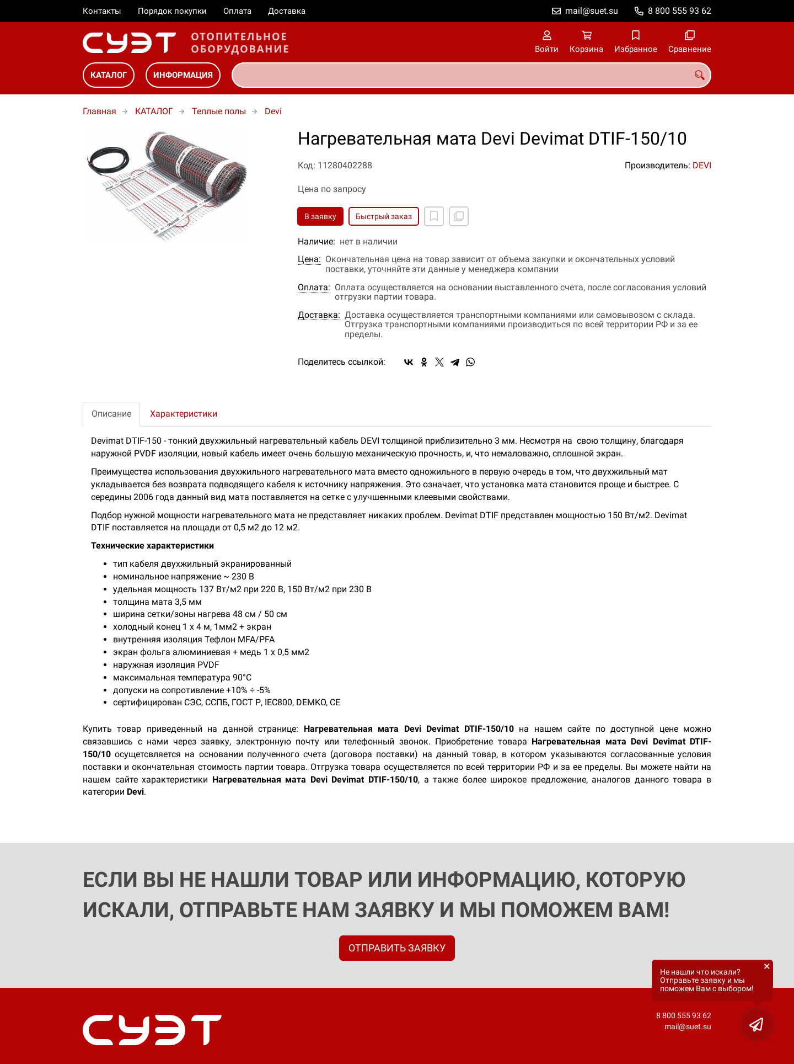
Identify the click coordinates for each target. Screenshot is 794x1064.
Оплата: (314, 287)
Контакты (102, 11)
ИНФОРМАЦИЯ (183, 75)
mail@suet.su (591, 11)
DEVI (702, 165)
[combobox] (471, 75)
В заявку (320, 216)
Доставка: (319, 315)
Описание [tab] (111, 413)
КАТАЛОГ (108, 75)
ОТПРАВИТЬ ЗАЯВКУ (397, 948)
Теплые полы (219, 111)
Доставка (286, 11)
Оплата (237, 11)
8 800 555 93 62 (679, 11)
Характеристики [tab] (183, 413)
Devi (273, 111)
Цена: (309, 259)
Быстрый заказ (384, 216)
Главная (99, 111)
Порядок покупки (172, 11)
